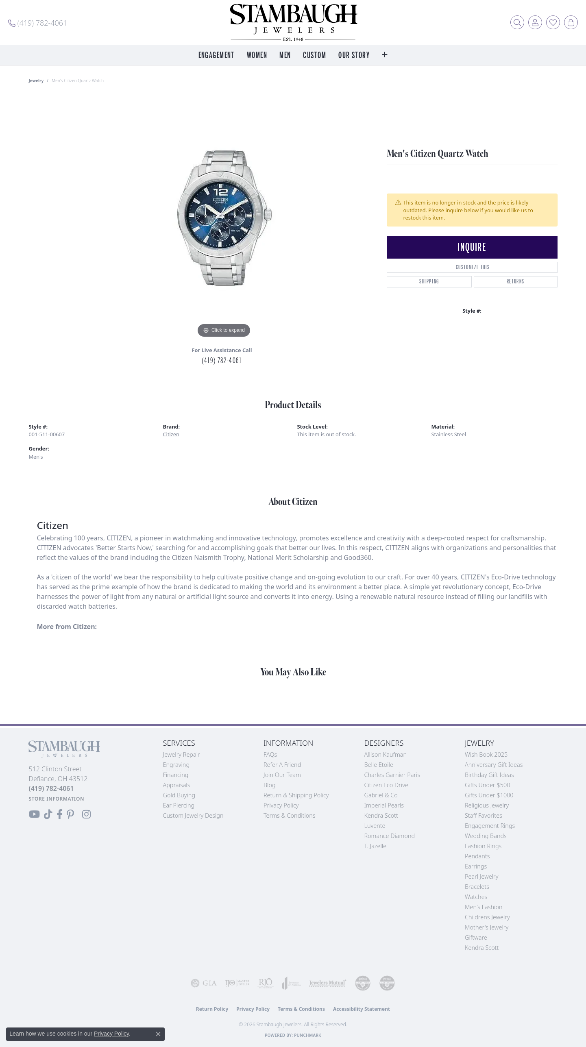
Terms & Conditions (290, 815)
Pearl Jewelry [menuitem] (481, 876)
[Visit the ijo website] (237, 983)
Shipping (429, 281)
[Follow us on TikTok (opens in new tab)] (48, 814)
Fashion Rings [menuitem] (483, 846)
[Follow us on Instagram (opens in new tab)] (86, 814)
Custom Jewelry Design (193, 815)
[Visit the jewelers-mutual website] (327, 983)
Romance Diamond (389, 836)
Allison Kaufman (385, 754)
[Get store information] (57, 798)
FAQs (270, 754)
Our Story (354, 55)
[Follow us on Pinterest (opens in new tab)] (70, 814)
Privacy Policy (281, 805)
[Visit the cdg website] (363, 983)
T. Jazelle (375, 846)
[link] (37, 22)
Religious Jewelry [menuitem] (487, 805)
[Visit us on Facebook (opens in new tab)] (60, 814)
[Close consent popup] (158, 1034)
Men (285, 55)
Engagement (216, 55)
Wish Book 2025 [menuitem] (486, 754)
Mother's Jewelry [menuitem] (486, 927)
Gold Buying (179, 795)
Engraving (176, 764)
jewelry (36, 80)
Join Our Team (282, 775)
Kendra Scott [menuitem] (482, 947)
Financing (176, 775)
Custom (314, 55)
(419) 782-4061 (222, 360)
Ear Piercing (179, 805)
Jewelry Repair (181, 754)
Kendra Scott (381, 815)
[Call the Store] (51, 788)
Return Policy (212, 1009)
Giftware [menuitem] (476, 937)
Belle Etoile (378, 764)
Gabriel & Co (381, 795)
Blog (270, 785)
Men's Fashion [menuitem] (483, 907)
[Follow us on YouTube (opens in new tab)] (34, 814)
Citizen (171, 434)
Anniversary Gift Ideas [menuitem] (494, 764)
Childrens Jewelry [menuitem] (487, 917)
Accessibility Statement (361, 1009)
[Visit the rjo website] (265, 983)
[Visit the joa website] (291, 983)
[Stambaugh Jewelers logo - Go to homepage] (293, 22)
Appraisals (176, 785)
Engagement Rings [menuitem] (490, 825)
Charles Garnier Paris (392, 775)
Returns (516, 281)
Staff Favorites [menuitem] (483, 815)
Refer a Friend (282, 764)
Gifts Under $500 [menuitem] (487, 785)
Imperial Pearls (384, 805)
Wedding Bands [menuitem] (486, 836)
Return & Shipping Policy (296, 795)
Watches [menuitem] (476, 897)
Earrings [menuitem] (476, 866)
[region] (224, 218)
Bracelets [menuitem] (477, 886)
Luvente (375, 825)
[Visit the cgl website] (387, 983)
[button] (517, 22)
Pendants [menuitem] (477, 856)
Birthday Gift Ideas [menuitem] (489, 775)
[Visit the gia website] (204, 983)
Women (257, 55)
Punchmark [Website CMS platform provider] (307, 1035)
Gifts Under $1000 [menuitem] (489, 795)
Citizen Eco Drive (386, 785)
